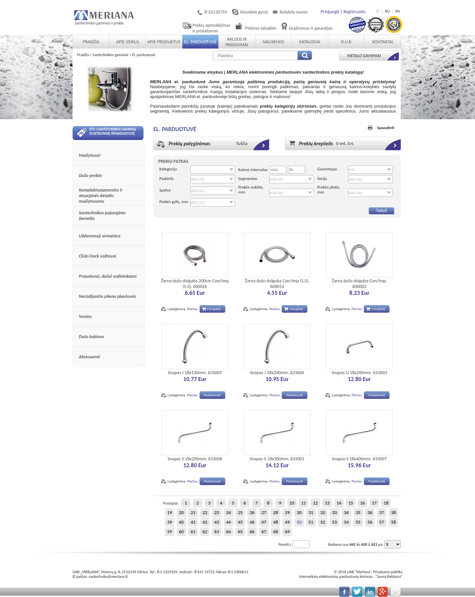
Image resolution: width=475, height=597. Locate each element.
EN (397, 11)
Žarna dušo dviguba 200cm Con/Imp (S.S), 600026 (195, 283)
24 (228, 512)
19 (169, 512)
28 (275, 512)
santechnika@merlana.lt (108, 576)
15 (350, 503)
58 (393, 522)
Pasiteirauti (212, 395)
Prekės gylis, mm (173, 201)
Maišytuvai (89, 155)
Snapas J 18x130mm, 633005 (195, 372)
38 (393, 512)
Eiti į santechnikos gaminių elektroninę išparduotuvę (106, 132)
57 (381, 522)
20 (181, 512)
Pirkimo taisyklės (260, 28)
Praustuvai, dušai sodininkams (108, 276)
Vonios (85, 316)
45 (240, 522)
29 (287, 512)
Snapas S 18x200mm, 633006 (195, 459)
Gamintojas (327, 168)
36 (369, 512)
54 (346, 522)
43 (216, 522)
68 (275, 532)
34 (346, 512)
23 (216, 512)
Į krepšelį (214, 309)
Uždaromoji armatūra (99, 236)
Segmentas (247, 178)
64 (228, 532)
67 (264, 532)
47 (264, 522)
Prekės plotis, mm (328, 189)
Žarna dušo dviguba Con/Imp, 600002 (359, 283)
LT (377, 11)
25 (240, 512)
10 (292, 503)
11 (303, 503)
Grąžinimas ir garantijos (311, 28)
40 (181, 522)
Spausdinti (385, 127)
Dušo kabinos (91, 336)
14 (338, 503)
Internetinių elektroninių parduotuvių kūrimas (335, 576)
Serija (322, 178)
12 (315, 503)
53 (334, 522)
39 (169, 522)
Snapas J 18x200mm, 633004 (277, 372)
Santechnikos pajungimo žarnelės (102, 215)
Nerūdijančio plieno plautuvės (107, 296)
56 (369, 522)
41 (193, 522)
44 (228, 522)
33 (334, 512)
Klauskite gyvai (254, 12)
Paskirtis (166, 178)
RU (387, 11)
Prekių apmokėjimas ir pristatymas (211, 28)
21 (193, 512)
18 (386, 503)
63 (216, 532)
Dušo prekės (90, 175)
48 (275, 522)
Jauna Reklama (389, 576)
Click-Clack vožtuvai (97, 256)
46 (252, 522)
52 (322, 522)
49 (287, 522)
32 (322, 512)
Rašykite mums (294, 12)
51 (311, 522)
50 (299, 522)
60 (181, 532)
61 (193, 532)
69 (287, 532)
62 (205, 532)
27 (264, 512)
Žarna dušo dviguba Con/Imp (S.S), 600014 (277, 283)
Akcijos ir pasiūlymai (237, 42)
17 (374, 503)
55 (358, 522)
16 (362, 503)
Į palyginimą (176, 309)
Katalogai (309, 42)
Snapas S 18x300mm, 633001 (277, 459)
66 (252, 532)
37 (381, 512)
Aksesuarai (89, 357)
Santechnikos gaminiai (110, 55)
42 (205, 522)
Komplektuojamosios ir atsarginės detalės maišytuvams (101, 195)
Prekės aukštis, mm (251, 189)
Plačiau (192, 309)
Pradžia (91, 42)
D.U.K (346, 42)
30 (299, 512)
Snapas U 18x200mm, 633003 (359, 372)
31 (311, 512)
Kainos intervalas (253, 169)
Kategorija (168, 168)
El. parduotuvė (200, 42)
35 (358, 512)
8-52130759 (216, 12)
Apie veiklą (127, 42)
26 (252, 512)
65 (240, 532)
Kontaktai (382, 42)
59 (169, 532)
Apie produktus (163, 42)
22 (205, 512)
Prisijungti (330, 12)
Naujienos (273, 42)
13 (327, 503)
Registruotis (354, 12)
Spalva (165, 190)
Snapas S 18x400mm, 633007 (359, 459)
